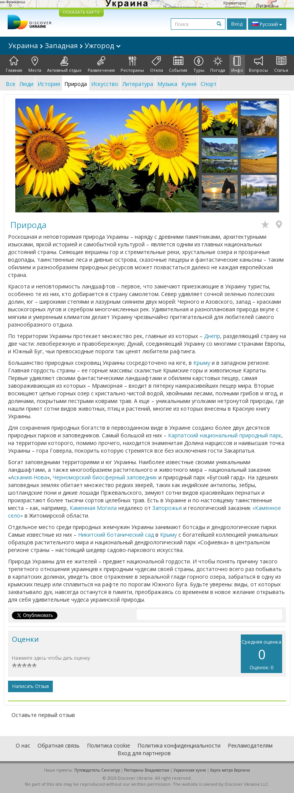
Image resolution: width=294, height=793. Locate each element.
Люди (26, 83)
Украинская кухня (189, 770)
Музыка (167, 83)
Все (10, 83)
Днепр (212, 336)
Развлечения (101, 64)
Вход (236, 24)
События (178, 64)
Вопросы (258, 64)
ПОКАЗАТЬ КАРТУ (81, 12)
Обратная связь (59, 745)
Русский (267, 24)
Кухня (188, 83)
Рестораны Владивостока (146, 770)
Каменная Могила (93, 507)
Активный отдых (64, 64)
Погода (217, 64)
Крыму (201, 362)
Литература (137, 83)
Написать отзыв (30, 686)
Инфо (237, 64)
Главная (14, 64)
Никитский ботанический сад (116, 534)
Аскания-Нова (29, 477)
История (49, 83)
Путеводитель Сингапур (97, 770)
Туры (198, 64)
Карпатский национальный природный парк (224, 435)
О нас (23, 745)
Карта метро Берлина (230, 770)
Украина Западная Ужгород (64, 45)
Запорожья (167, 507)
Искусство (104, 83)
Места (34, 64)
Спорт (209, 83)
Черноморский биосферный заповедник (105, 477)
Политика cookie (108, 745)
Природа (75, 83)
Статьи (281, 64)
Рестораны (132, 64)
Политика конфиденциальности (178, 745)
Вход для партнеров (144, 753)
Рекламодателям (250, 745)
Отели (156, 64)
